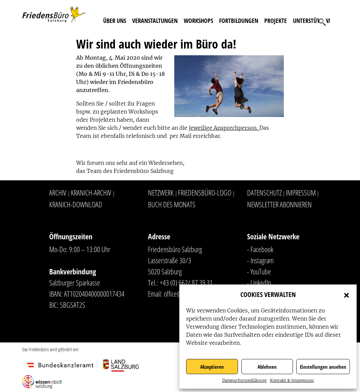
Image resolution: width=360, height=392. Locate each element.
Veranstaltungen (155, 21)
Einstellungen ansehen (323, 366)
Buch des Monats (172, 204)
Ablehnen (267, 366)
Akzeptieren (212, 366)
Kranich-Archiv (91, 192)
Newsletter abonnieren (279, 204)
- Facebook (260, 249)
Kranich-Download (75, 204)
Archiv (57, 192)
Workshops (198, 21)
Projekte (275, 21)
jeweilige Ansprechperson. (224, 127)
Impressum (301, 192)
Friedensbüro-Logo (204, 192)
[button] (346, 294)
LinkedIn (260, 282)
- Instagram (260, 260)
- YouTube (259, 271)
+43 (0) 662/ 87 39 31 (186, 282)
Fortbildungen (238, 21)
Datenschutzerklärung (244, 380)
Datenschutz (264, 192)
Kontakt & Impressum (292, 380)
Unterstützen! (311, 21)
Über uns (114, 21)
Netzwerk (161, 192)
